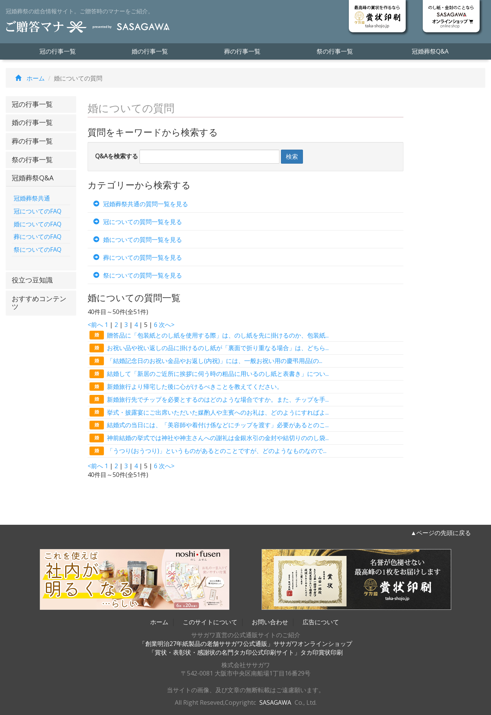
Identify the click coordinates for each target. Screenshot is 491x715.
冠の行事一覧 (57, 51)
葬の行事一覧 (242, 51)
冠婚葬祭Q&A (430, 51)
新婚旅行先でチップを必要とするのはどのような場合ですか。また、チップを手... (209, 399)
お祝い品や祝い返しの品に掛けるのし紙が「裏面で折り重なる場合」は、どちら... (209, 348)
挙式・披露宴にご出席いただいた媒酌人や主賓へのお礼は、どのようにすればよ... (209, 412)
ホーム (28, 78)
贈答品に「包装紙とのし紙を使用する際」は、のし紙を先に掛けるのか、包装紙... (209, 335)
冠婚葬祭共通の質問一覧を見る (138, 204)
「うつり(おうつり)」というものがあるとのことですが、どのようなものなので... (207, 451)
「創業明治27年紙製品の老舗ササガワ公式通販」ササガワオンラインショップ (245, 643)
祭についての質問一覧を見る (135, 275)
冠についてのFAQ (37, 211)
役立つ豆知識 (32, 279)
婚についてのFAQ (37, 224)
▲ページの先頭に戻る (441, 533)
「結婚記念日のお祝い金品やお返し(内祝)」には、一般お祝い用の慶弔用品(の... (205, 361)
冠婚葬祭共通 (32, 198)
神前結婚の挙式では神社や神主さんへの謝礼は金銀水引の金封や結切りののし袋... (209, 438)
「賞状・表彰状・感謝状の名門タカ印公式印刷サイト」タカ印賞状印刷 (246, 652)
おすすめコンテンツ (39, 302)
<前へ (95, 324)
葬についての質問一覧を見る (135, 257)
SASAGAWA (275, 702)
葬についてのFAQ (37, 236)
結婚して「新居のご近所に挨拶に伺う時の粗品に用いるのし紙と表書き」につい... (209, 373)
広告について (321, 622)
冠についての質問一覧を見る (135, 222)
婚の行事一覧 (150, 51)
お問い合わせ (270, 622)
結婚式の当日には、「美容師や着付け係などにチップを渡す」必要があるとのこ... (209, 425)
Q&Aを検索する (116, 156)
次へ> (166, 324)
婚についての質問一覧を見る (135, 239)
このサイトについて (210, 622)
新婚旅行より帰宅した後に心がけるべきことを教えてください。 (186, 386)
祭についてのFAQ (37, 249)
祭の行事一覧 (335, 51)
